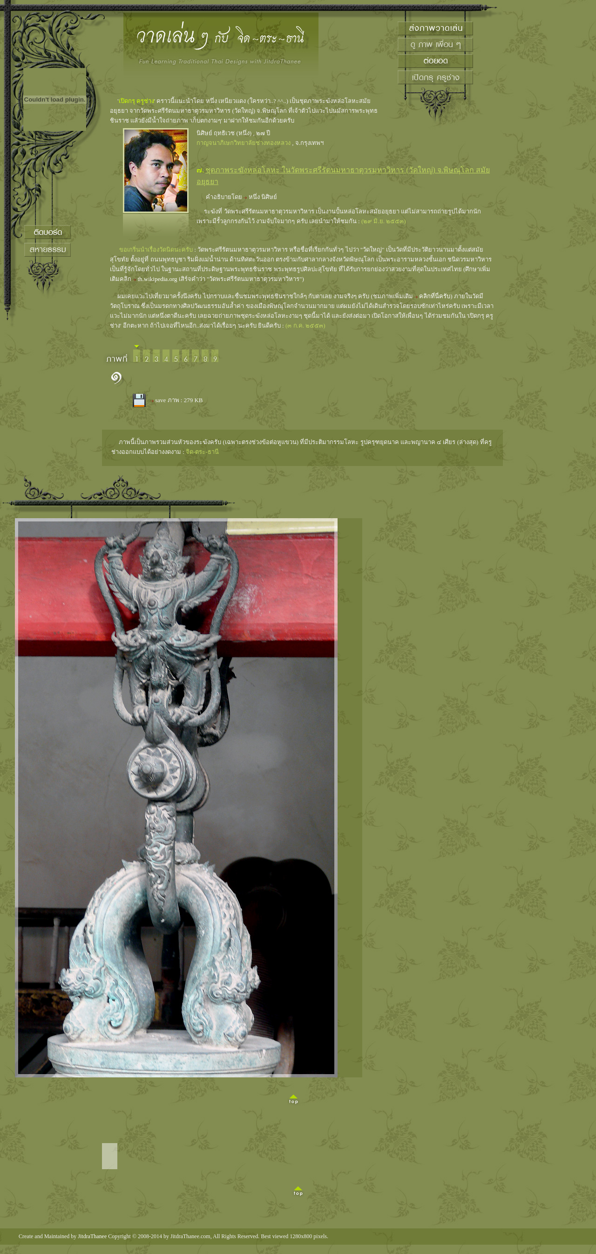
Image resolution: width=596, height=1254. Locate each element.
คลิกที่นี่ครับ (434, 296)
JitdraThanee (92, 1236)
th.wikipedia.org (157, 278)
